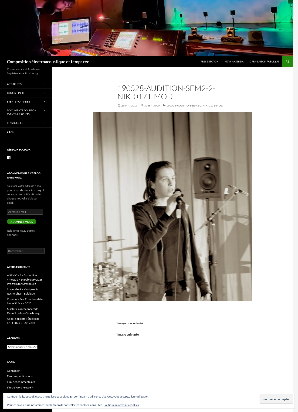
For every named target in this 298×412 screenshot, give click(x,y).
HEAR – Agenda (234, 61)
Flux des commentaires (21, 382)
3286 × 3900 (152, 105)
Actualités (14, 84)
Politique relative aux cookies (121, 405)
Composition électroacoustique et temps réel (49, 61)
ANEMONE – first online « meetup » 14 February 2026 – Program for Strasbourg (26, 279)
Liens (10, 131)
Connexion (13, 370)
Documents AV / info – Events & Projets (21, 112)
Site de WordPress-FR (20, 387)
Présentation (209, 61)
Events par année (18, 101)
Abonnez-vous (21, 221)
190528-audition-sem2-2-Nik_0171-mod (194, 105)
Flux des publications (20, 376)
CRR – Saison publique (264, 61)
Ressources (15, 122)
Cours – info (15, 92)
